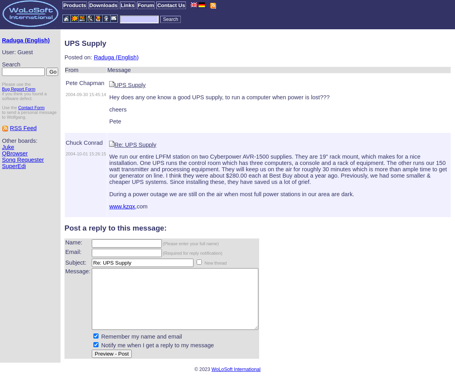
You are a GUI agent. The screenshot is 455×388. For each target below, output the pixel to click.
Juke (8, 147)
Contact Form (31, 107)
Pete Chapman (85, 83)
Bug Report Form (18, 89)
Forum (146, 5)
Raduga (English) (26, 40)
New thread (216, 263)
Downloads (103, 5)
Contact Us (171, 5)
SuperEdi (14, 166)
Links (128, 5)
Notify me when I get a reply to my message (157, 357)
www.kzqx (122, 206)
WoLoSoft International (235, 381)
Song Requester (23, 160)
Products (74, 5)
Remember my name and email (141, 348)
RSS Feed (23, 128)
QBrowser (15, 153)
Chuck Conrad (84, 143)
